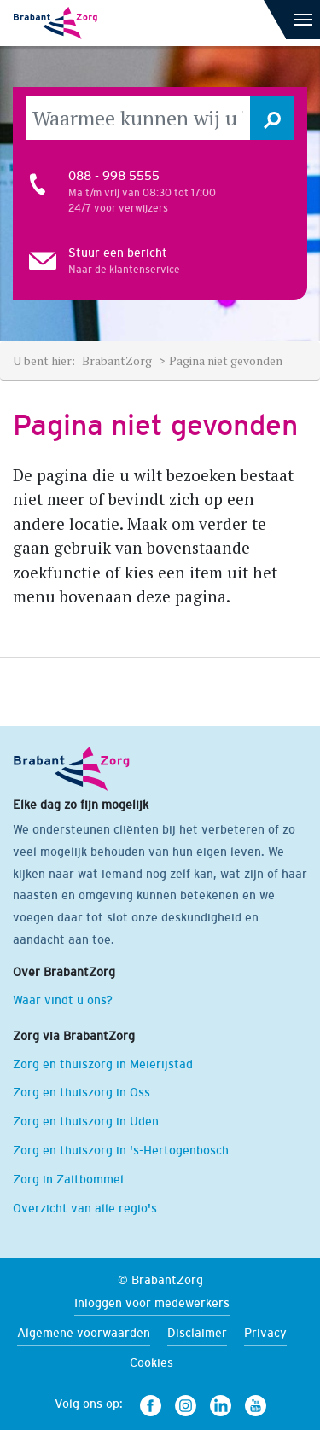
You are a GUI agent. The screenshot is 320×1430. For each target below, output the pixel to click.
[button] (272, 118)
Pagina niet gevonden (225, 360)
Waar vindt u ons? (63, 1000)
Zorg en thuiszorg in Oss (81, 1092)
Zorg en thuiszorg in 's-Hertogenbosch (121, 1150)
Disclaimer (197, 1333)
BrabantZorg (118, 360)
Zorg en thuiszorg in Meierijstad (103, 1064)
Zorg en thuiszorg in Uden (86, 1121)
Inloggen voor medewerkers (152, 1303)
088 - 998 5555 (114, 176)
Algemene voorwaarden (83, 1333)
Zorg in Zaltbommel (68, 1179)
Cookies (151, 1362)
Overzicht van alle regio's (85, 1208)
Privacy (265, 1333)
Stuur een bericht (117, 252)
